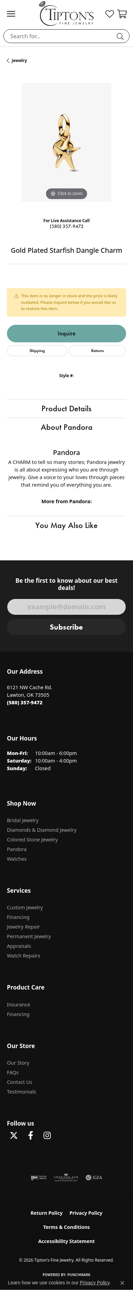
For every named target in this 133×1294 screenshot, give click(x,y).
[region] (66, 142)
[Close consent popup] (122, 1283)
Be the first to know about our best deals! (67, 584)
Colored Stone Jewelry (32, 839)
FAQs (13, 1072)
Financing (18, 917)
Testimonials (21, 1091)
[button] (109, 14)
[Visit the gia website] (94, 1177)
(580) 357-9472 (67, 226)
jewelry (19, 60)
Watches (17, 859)
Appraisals (19, 946)
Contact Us (19, 1082)
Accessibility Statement (66, 1241)
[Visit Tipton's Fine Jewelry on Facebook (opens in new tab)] (30, 1135)
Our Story (18, 1062)
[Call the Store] (24, 702)
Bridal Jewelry (23, 820)
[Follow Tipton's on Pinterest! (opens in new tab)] (63, 1135)
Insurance (18, 1004)
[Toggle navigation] (14, 14)
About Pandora (67, 427)
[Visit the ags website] (66, 1177)
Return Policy (46, 1213)
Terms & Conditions (66, 1227)
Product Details (66, 408)
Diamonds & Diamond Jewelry (41, 830)
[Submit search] (121, 36)
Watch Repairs (23, 955)
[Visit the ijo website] (38, 1177)
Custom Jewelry (25, 907)
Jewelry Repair (23, 926)
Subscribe (66, 627)
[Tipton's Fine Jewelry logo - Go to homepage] (66, 13)
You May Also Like (66, 525)
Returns (97, 350)
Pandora (17, 849)
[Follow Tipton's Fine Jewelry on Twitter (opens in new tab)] (14, 1135)
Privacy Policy (85, 1213)
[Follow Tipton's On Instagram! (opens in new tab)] (47, 1135)
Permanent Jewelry (29, 936)
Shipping (37, 350)
